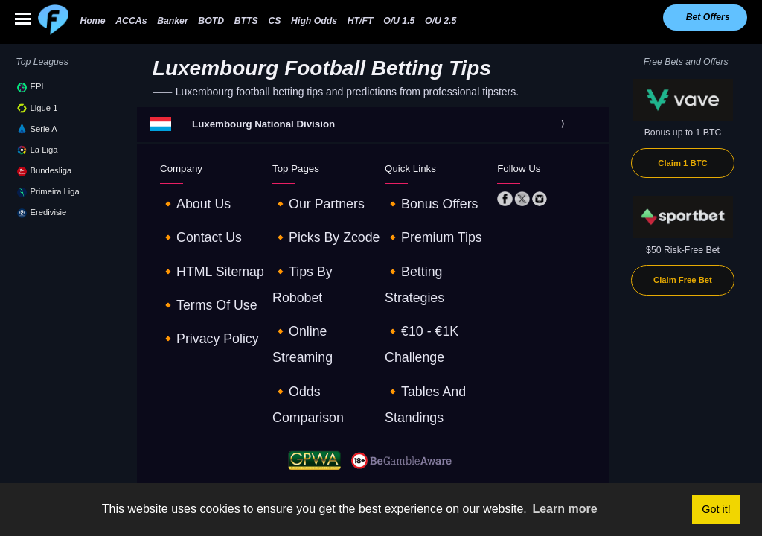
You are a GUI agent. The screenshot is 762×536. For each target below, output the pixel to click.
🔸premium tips (418, 217)
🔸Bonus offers (417, 197)
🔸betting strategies (426, 238)
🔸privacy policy (194, 279)
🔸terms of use (193, 258)
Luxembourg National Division (263, 124)
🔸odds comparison (314, 279)
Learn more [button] (564, 508)
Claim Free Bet (682, 279)
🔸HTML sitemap (195, 238)
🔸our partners (304, 197)
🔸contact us (188, 217)
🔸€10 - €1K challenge (432, 258)
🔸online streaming (313, 258)
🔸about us (184, 197)
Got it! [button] (716, 509)
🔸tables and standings (434, 279)
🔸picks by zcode (309, 217)
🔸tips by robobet (311, 238)
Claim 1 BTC (682, 163)
